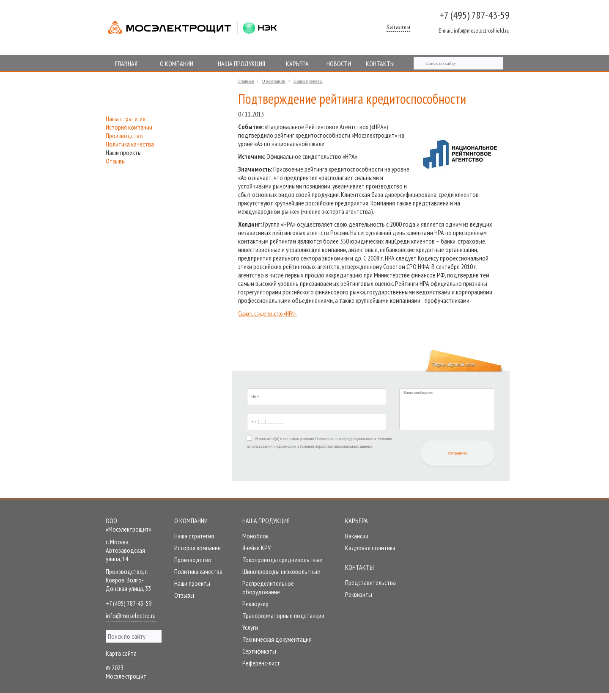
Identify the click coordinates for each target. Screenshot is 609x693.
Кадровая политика (370, 547)
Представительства (370, 582)
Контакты (359, 567)
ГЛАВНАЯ (126, 63)
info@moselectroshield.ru (474, 30)
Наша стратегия (125, 118)
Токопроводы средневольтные (282, 559)
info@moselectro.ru (131, 615)
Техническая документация (277, 639)
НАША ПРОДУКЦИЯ (241, 63)
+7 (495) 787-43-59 (475, 15)
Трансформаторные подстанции (283, 615)
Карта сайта (121, 653)
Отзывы (116, 161)
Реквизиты (358, 594)
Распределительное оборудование (268, 587)
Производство (124, 135)
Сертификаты (259, 651)
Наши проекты (308, 80)
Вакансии (356, 536)
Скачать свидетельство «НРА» (267, 313)
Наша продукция (266, 520)
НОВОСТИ (338, 63)
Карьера (356, 520)
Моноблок (255, 536)
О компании (273, 80)
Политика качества (130, 144)
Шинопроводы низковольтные (281, 571)
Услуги (250, 627)
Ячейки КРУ (256, 547)
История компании (129, 127)
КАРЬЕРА (297, 63)
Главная (246, 80)
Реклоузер (255, 603)
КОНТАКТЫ (380, 63)
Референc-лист (261, 663)
